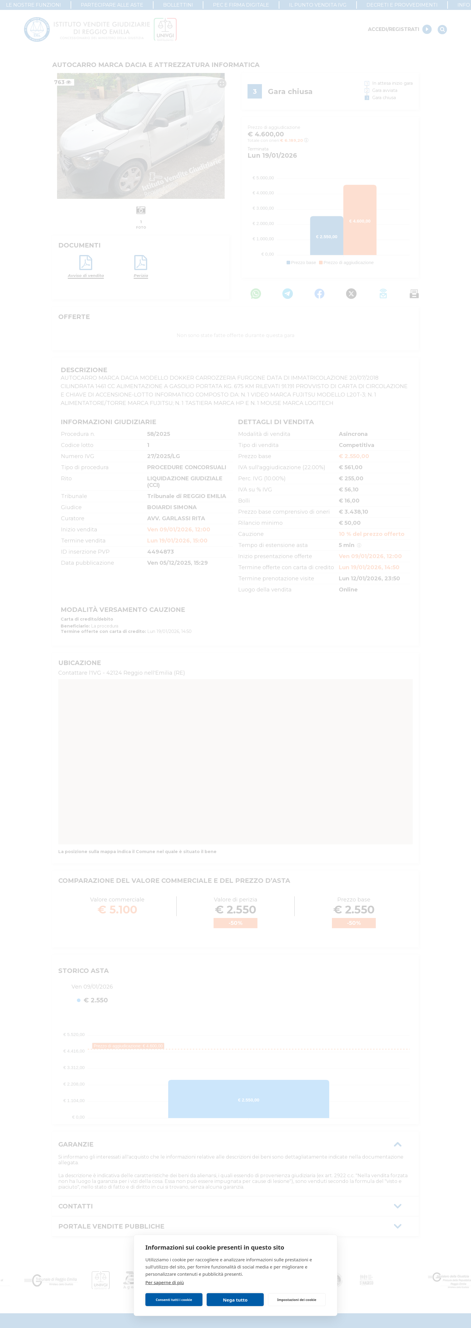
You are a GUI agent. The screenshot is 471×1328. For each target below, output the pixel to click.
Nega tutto (235, 1300)
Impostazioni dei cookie (296, 1299)
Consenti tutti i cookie (174, 1299)
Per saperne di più (164, 1282)
